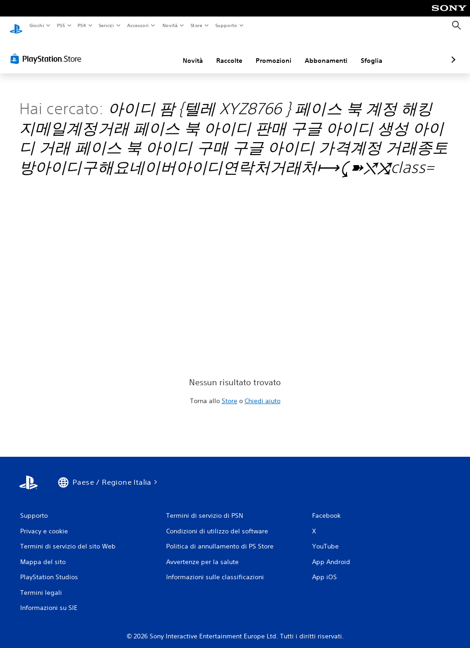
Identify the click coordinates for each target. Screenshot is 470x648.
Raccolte (181, 52)
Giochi (36, 25)
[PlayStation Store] (47, 50)
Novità (169, 25)
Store (196, 25)
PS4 (82, 25)
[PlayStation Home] (16, 26)
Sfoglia (323, 52)
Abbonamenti (277, 52)
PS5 (61, 25)
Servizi (106, 25)
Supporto (226, 25)
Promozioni (225, 52)
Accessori (138, 25)
